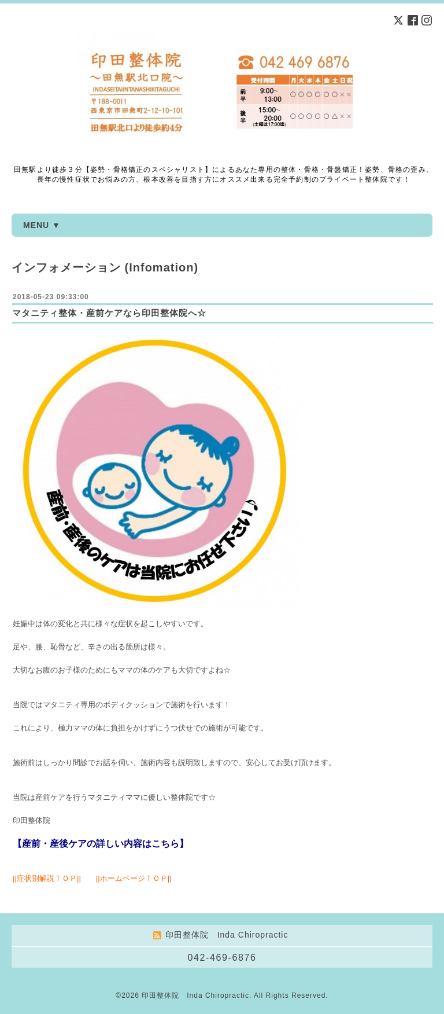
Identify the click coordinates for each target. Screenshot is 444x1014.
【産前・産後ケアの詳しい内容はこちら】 (100, 843)
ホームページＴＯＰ (134, 878)
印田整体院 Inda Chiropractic (195, 995)
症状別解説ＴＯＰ (47, 878)
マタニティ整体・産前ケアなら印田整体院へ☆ (109, 313)
